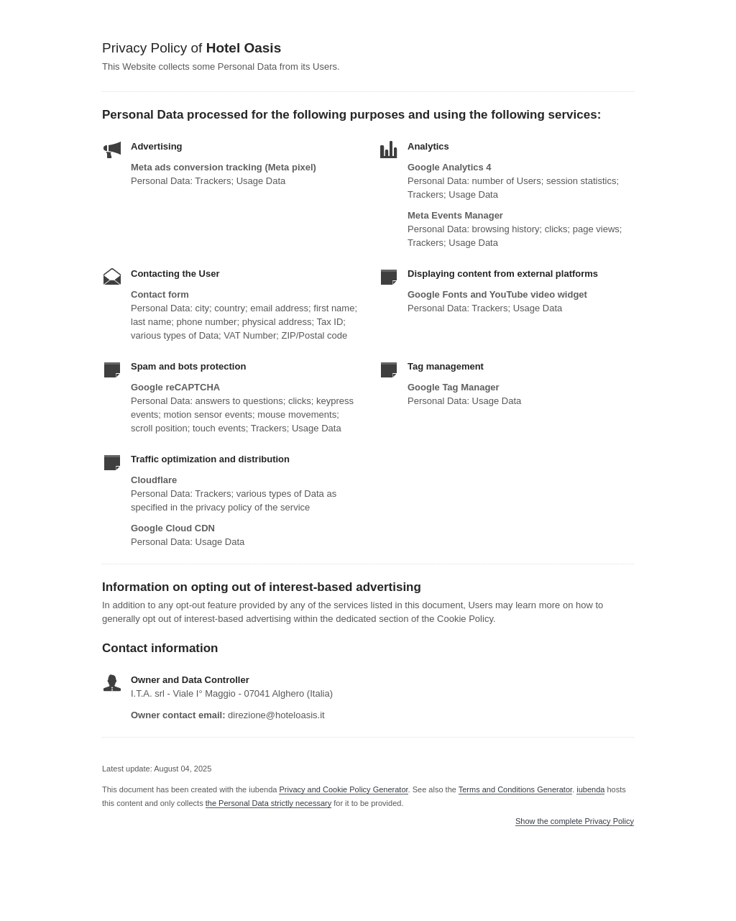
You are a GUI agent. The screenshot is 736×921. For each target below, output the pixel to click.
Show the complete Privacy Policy (574, 821)
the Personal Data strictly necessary (268, 803)
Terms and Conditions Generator (515, 789)
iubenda (590, 789)
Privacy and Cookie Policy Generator (343, 789)
